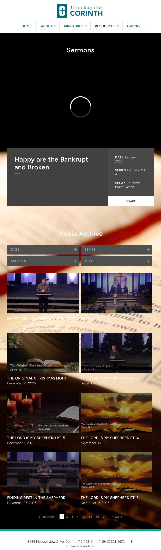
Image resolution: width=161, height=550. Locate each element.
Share (131, 201)
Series (120, 170)
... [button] (83, 516)
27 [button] (104, 516)
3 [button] (72, 516)
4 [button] (78, 516)
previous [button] (48, 516)
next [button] (115, 516)
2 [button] (67, 516)
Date (119, 157)
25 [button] (90, 516)
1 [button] (61, 516)
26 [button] (97, 516)
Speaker (122, 183)
